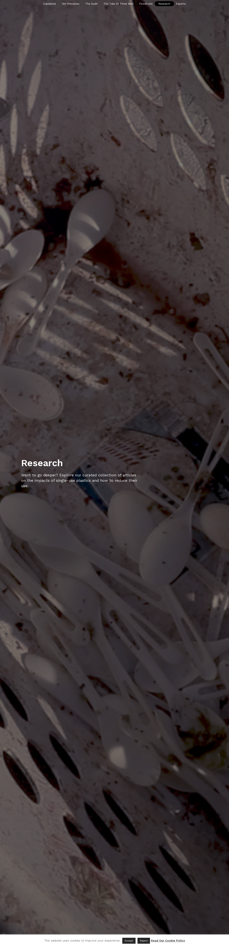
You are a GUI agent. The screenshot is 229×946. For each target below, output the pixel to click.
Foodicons (146, 3)
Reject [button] (144, 940)
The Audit (91, 3)
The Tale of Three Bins (118, 3)
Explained (49, 3)
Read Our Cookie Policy (168, 940)
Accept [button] (129, 940)
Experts (181, 3)
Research (164, 3)
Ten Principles (70, 3)
